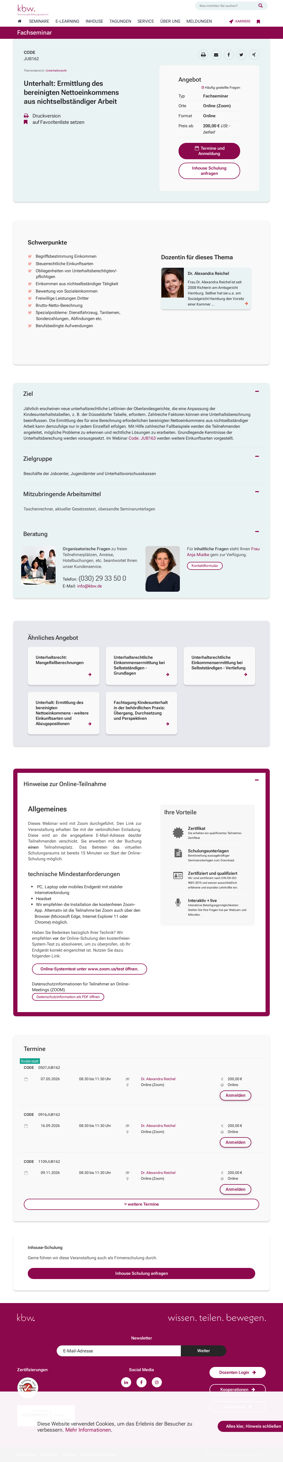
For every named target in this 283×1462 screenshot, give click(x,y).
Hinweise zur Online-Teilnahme (65, 784)
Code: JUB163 (142, 438)
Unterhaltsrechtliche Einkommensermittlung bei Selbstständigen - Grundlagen (139, 665)
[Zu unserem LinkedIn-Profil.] (126, 1382)
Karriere (239, 21)
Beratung (35, 534)
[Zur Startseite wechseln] (19, 21)
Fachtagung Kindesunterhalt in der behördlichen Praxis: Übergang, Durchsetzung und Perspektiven (141, 710)
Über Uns (170, 21)
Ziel (28, 393)
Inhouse (94, 21)
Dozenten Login (237, 1372)
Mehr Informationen (88, 1430)
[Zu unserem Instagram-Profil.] (157, 1382)
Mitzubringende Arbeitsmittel (62, 494)
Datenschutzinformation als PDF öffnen (68, 997)
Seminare (39, 21)
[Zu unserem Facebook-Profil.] (141, 1382)
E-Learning (67, 21)
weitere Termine (141, 1204)
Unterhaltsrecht (56, 70)
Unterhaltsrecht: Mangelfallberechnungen (60, 660)
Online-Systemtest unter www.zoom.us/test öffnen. (89, 968)
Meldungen (199, 21)
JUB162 (31, 58)
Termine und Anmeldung (209, 151)
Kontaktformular (204, 565)
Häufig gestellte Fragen (220, 88)
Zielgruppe (37, 458)
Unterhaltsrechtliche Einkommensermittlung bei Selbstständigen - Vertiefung (218, 662)
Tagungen (120, 21)
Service (146, 21)
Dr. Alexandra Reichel (158, 1079)
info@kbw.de (89, 586)
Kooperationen (237, 1389)
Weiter (203, 1350)
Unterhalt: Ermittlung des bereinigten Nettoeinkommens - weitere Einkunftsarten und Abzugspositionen (62, 713)
